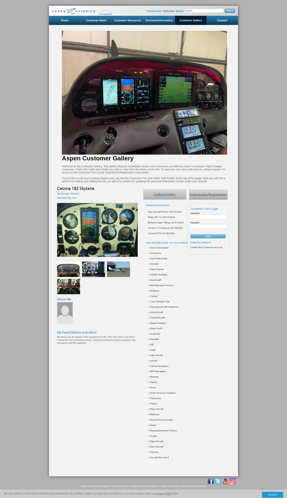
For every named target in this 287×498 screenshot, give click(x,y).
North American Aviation (163, 392)
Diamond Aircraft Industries (164, 306)
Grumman (155, 333)
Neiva (153, 387)
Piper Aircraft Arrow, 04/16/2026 (165, 211)
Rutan (153, 425)
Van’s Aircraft (156, 446)
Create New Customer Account (206, 247)
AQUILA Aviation (158, 274)
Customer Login (154, 10)
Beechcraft (155, 279)
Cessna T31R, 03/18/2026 (161, 233)
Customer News (96, 20)
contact (184, 486)
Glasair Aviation (158, 322)
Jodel (153, 349)
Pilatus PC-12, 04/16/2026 (161, 217)
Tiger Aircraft (156, 441)
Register (180, 10)
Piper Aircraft (156, 408)
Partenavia (155, 398)
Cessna (153, 295)
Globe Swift (156, 328)
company (152, 486)
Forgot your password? (200, 242)
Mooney (154, 376)
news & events (120, 486)
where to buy (138, 486)
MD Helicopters (158, 371)
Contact (222, 20)
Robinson (155, 414)
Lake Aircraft (156, 355)
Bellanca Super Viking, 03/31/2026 (165, 222)
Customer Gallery (191, 20)
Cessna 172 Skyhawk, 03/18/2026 (165, 227)
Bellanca (154, 290)
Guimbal (154, 339)
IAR (151, 344)
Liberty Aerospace (159, 365)
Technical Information (159, 20)
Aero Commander (159, 247)
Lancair (153, 360)
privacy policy (198, 486)
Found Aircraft (157, 317)
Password (194, 222)
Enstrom (154, 451)
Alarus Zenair (156, 269)
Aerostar (154, 263)
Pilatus (153, 403)
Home (65, 20)
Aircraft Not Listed (159, 457)
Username (195, 213)
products (94, 486)
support (106, 486)
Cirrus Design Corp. (160, 301)
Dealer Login (168, 10)
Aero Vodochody (158, 258)
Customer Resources (127, 20)
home (84, 486)
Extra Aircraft (156, 312)
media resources (169, 486)
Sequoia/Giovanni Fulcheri (163, 430)
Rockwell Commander (161, 419)
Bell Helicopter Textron (161, 285)
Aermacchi (155, 252)
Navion (153, 382)
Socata (153, 435)
